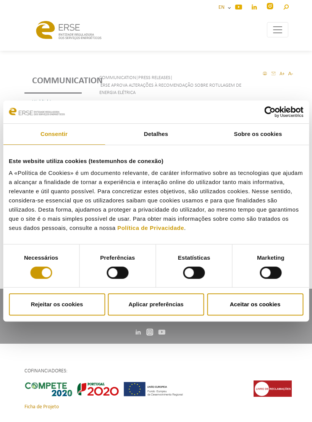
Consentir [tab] (54, 134)
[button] (286, 6)
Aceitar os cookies (255, 304)
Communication (57, 81)
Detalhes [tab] (156, 134)
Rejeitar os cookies (57, 304)
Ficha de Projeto (41, 407)
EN (222, 7)
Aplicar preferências (155, 304)
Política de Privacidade (150, 228)
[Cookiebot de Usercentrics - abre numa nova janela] (269, 112)
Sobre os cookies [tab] (258, 134)
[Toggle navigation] (277, 29)
